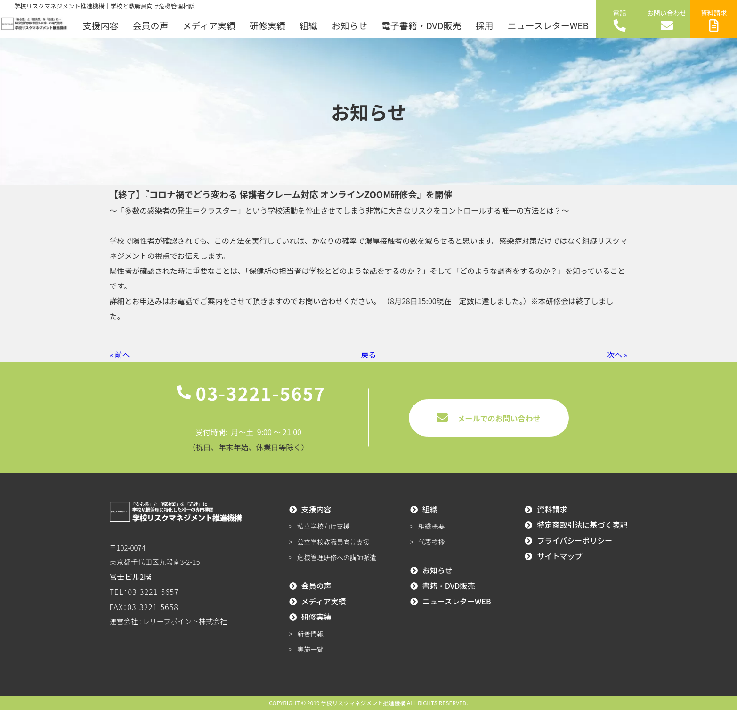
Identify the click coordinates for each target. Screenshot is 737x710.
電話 (619, 20)
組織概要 (431, 526)
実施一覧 (310, 649)
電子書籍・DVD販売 (421, 25)
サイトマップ (559, 555)
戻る (368, 354)
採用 (485, 25)
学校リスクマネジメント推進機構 (363, 703)
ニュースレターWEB (548, 25)
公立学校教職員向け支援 (333, 541)
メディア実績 (208, 25)
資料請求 (714, 20)
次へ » (617, 354)
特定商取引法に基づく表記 (582, 524)
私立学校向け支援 (323, 526)
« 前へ (120, 354)
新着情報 (310, 633)
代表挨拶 (431, 541)
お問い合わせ (667, 20)
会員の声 (150, 25)
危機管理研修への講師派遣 (336, 557)
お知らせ (349, 25)
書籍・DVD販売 (448, 585)
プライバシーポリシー (574, 540)
